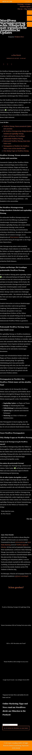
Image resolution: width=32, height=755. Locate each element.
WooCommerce (14, 237)
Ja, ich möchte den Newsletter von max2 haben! (16, 728)
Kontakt (18, 748)
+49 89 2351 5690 (7, 1)
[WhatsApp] (9, 64)
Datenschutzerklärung (15, 745)
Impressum (25, 745)
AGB (13, 748)
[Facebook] (4, 64)
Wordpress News (19, 37)
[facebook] (25, 1)
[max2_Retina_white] (8, 5)
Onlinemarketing (20, 542)
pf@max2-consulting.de (21, 576)
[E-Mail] (11, 64)
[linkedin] (28, 1)
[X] (5, 64)
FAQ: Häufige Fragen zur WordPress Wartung (16, 151)
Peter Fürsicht (17, 55)
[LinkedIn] (7, 64)
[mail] (29, 1)
